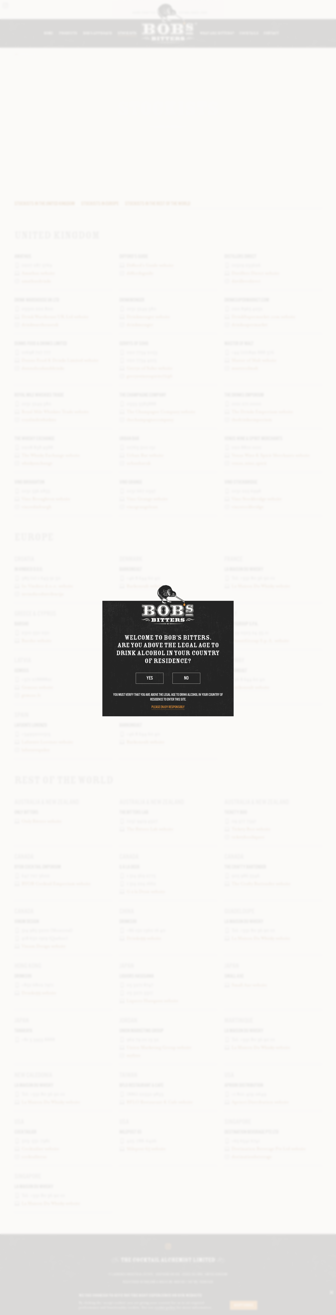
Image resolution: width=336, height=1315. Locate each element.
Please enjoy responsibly (168, 707)
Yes (149, 678)
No (186, 678)
